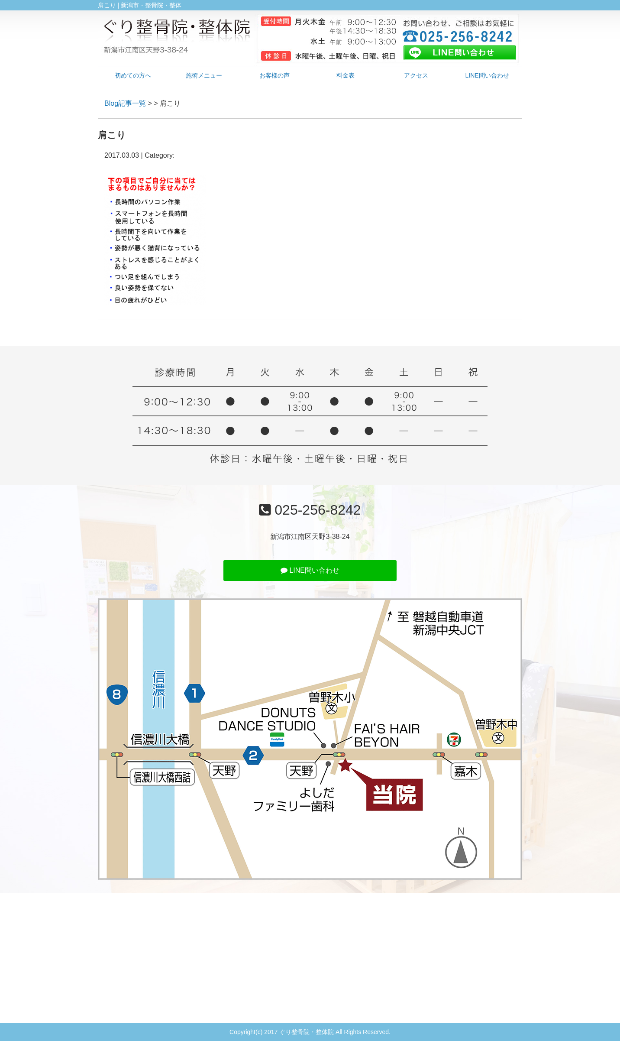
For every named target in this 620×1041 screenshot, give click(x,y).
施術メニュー (204, 75)
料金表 (345, 75)
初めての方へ (133, 75)
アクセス (416, 75)
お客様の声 (274, 75)
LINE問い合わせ (487, 75)
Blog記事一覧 (125, 103)
